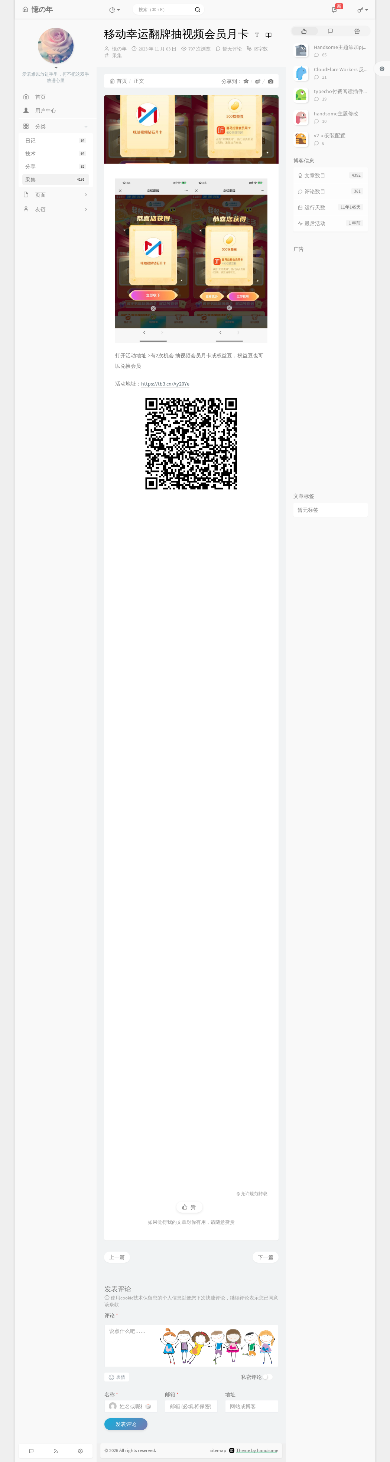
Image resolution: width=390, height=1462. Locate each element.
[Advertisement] (191, 837)
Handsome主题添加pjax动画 (346, 47)
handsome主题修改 (336, 113)
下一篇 (265, 1257)
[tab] (304, 31)
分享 (55, 166)
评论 (111, 1315)
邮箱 (172, 1394)
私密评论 (251, 1377)
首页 (118, 81)
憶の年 (119, 49)
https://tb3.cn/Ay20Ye (165, 383)
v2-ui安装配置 (329, 135)
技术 (55, 153)
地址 (230, 1394)
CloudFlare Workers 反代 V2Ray (349, 69)
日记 (55, 140)
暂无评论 (232, 49)
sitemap (218, 1451)
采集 (55, 179)
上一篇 (117, 1257)
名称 (111, 1394)
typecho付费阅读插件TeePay (347, 91)
